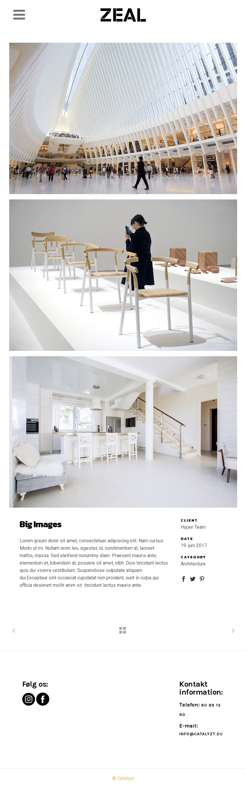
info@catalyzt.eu (201, 733)
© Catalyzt (123, 778)
